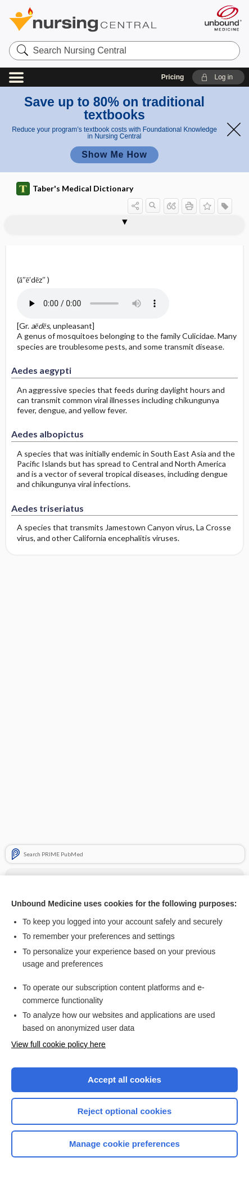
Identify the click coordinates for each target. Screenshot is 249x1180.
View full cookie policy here (58, 1044)
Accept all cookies (124, 1079)
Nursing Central (97, 19)
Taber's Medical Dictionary (74, 188)
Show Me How (114, 154)
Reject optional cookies (125, 1111)
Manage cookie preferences (124, 1143)
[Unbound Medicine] (222, 18)
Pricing (172, 77)
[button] (218, 77)
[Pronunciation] (101, 303)
